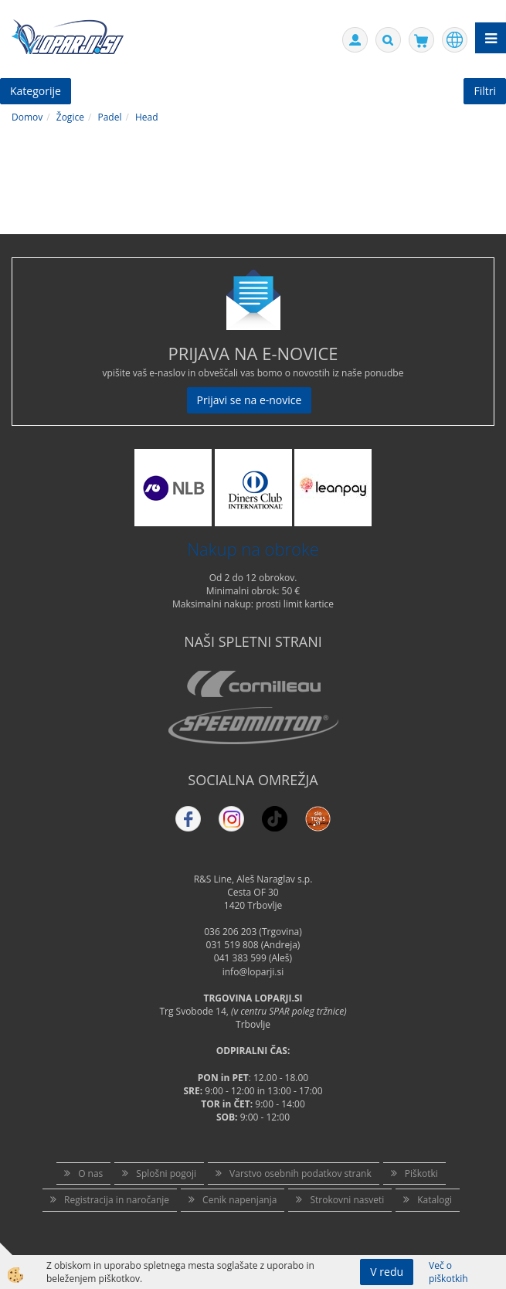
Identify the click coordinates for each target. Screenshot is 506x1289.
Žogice (70, 117)
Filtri (485, 90)
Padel (109, 117)
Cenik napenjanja (239, 1199)
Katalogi (434, 1199)
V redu (386, 1271)
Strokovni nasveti (347, 1199)
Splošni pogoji (166, 1173)
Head (146, 117)
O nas (90, 1173)
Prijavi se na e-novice (249, 400)
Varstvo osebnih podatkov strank (300, 1173)
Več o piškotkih (448, 1272)
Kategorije (35, 90)
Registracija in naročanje (116, 1199)
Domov (27, 117)
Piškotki (421, 1173)
